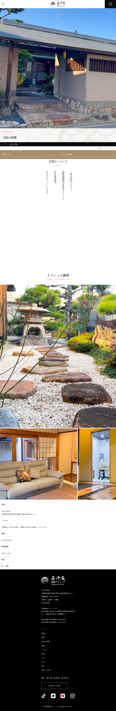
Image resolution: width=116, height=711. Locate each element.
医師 (43, 645)
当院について (6, 154)
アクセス (44, 650)
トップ (43, 629)
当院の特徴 (45, 641)
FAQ (43, 662)
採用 (43, 666)
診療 (43, 633)
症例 (43, 637)
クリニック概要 (66, 154)
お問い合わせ (46, 670)
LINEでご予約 (54, 685)
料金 (43, 654)
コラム (43, 658)
